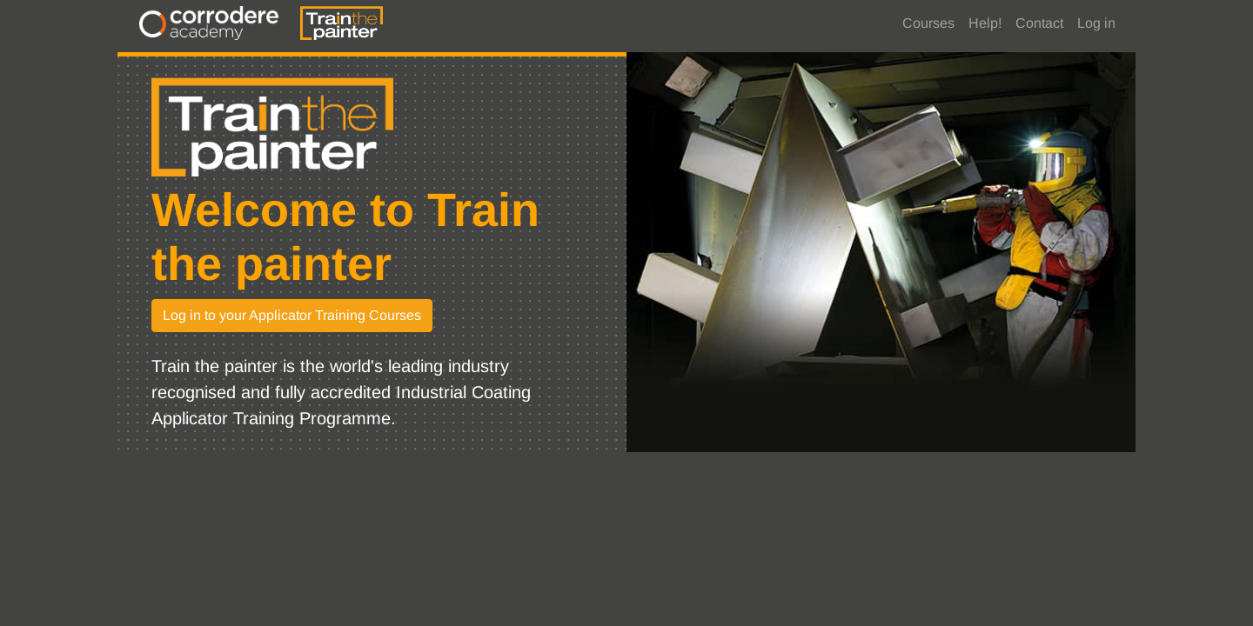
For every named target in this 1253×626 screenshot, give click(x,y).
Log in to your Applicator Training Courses (292, 315)
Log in (1096, 23)
